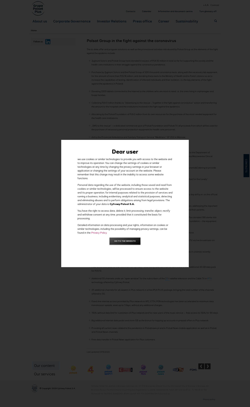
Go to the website (125, 241)
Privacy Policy (99, 232)
